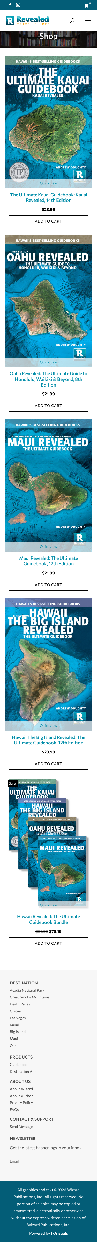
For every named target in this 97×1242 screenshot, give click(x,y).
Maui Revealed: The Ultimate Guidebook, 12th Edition (48, 561)
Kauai (14, 1025)
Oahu (14, 1045)
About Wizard (21, 1089)
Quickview (48, 183)
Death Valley (20, 1004)
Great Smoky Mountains (29, 997)
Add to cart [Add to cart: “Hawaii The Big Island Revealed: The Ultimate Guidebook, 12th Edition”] (48, 763)
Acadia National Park (27, 990)
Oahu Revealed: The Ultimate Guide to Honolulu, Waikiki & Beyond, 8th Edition (48, 378)
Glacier (15, 1011)
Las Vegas (18, 1018)
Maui (14, 1038)
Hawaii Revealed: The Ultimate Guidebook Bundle (48, 919)
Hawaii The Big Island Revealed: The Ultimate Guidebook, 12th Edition (48, 740)
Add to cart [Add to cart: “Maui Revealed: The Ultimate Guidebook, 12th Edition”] (48, 584)
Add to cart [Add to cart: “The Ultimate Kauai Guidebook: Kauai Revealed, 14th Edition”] (48, 221)
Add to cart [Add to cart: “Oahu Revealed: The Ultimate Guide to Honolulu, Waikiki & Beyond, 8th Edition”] (48, 405)
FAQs (14, 1109)
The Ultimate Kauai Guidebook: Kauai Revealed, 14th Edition (48, 197)
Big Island (18, 1031)
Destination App (23, 1071)
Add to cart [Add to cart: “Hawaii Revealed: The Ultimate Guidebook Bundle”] (48, 943)
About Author (21, 1096)
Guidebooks (19, 1064)
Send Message (21, 1126)
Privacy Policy (21, 1102)
